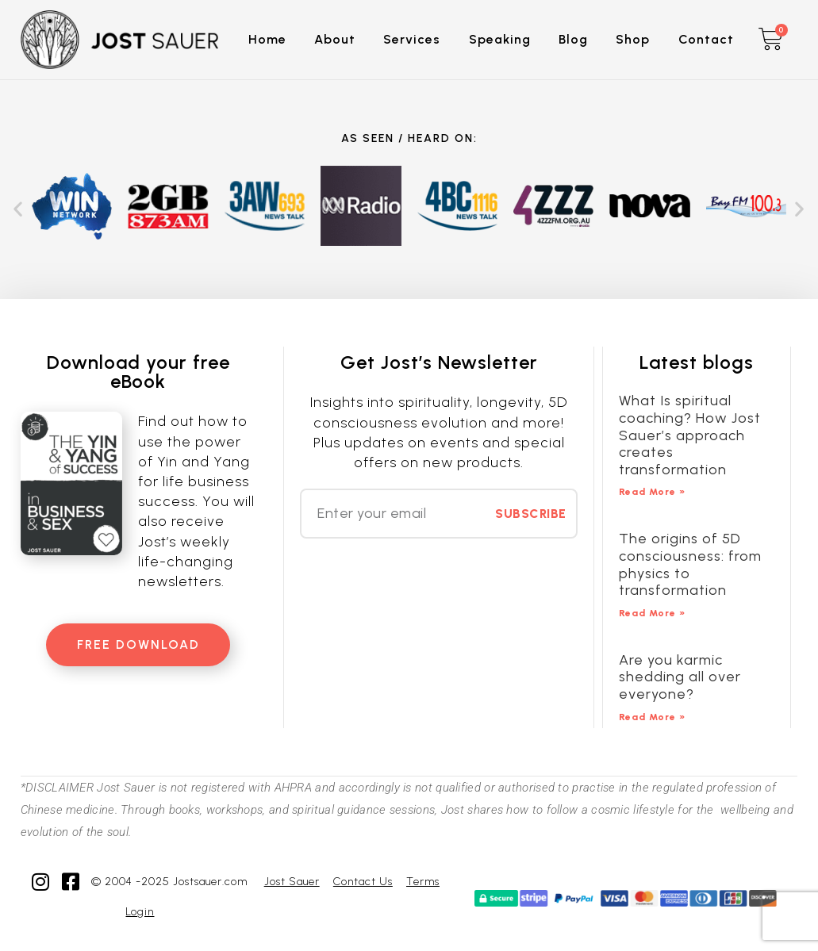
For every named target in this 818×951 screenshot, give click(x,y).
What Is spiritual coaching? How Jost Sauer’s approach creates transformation (690, 434)
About (334, 39)
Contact (706, 39)
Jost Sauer (292, 881)
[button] (18, 209)
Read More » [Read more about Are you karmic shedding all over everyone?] (652, 717)
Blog (573, 39)
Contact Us (363, 881)
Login (139, 911)
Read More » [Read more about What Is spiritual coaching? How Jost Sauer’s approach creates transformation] (652, 491)
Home (267, 39)
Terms (423, 881)
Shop (633, 39)
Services (411, 39)
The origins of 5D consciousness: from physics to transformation (690, 564)
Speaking (500, 39)
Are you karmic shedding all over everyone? (680, 677)
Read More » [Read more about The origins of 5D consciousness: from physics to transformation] (652, 613)
